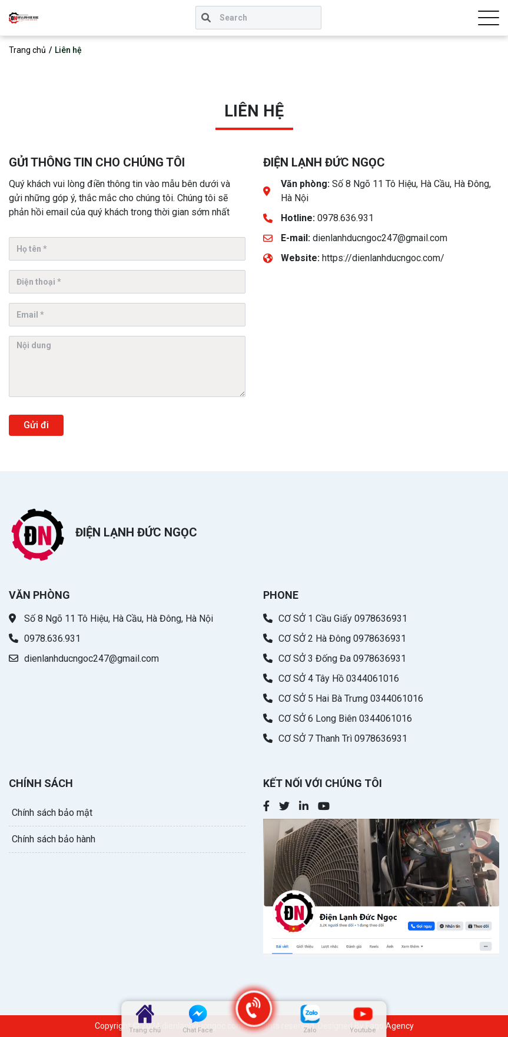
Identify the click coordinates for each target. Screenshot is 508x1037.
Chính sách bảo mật (52, 812)
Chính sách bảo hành (53, 839)
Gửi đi (36, 425)
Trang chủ (27, 50)
